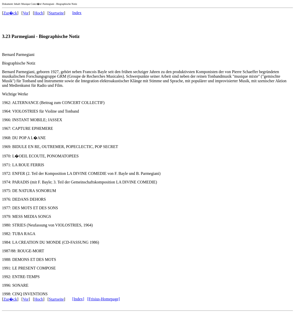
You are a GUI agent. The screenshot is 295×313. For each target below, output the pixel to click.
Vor (26, 13)
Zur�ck (10, 13)
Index (76, 13)
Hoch (38, 13)
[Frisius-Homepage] (103, 299)
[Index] (78, 299)
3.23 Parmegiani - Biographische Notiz (41, 36)
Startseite (56, 13)
